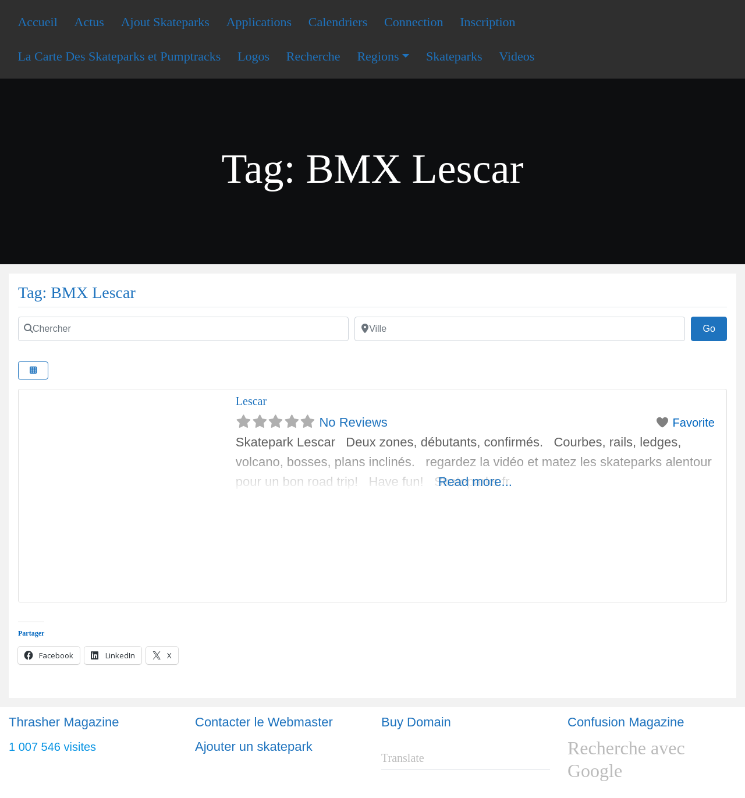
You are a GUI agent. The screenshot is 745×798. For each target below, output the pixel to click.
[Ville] (519, 329)
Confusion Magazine (625, 722)
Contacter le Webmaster (264, 722)
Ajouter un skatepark (254, 746)
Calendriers (337, 22)
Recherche (313, 56)
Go (715, 327)
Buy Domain (416, 722)
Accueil (37, 22)
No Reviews (353, 422)
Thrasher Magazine (64, 722)
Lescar (251, 401)
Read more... (475, 481)
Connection (413, 22)
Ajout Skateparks (165, 22)
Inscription (487, 22)
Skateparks (454, 56)
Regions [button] (378, 56)
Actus (89, 22)
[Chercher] (183, 329)
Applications (259, 22)
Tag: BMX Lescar (77, 292)
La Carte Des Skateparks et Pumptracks (119, 56)
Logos (253, 56)
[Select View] (33, 370)
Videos (516, 56)
